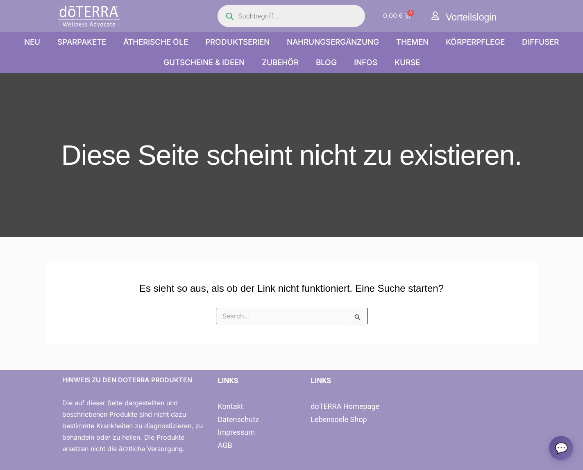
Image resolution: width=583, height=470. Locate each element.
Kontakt (230, 406)
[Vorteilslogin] (435, 15)
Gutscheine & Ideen (204, 62)
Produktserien (237, 42)
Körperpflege (475, 42)
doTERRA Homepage (345, 406)
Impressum (236, 432)
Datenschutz (238, 419)
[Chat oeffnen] (561, 448)
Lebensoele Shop (339, 419)
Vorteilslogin (472, 17)
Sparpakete (81, 42)
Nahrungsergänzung (333, 42)
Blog (326, 62)
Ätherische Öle (155, 42)
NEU (32, 42)
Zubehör (280, 62)
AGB (225, 445)
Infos (365, 62)
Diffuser (540, 42)
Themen (412, 42)
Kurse (407, 62)
